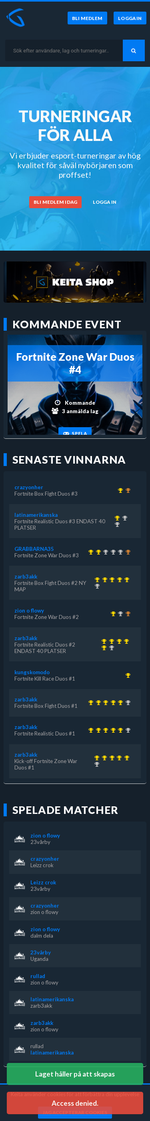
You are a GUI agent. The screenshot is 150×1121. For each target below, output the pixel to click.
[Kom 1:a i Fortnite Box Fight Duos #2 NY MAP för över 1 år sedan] (126, 580)
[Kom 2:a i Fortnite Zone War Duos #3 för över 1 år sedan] (119, 614)
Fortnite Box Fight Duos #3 (46, 493)
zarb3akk (25, 576)
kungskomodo (32, 672)
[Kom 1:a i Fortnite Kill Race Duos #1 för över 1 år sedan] (126, 675)
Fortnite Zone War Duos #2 (46, 617)
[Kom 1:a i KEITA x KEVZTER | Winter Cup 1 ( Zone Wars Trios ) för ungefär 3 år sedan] (89, 552)
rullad (37, 976)
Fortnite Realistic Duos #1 (44, 733)
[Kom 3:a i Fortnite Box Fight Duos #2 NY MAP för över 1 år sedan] (126, 490)
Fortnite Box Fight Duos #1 (46, 706)
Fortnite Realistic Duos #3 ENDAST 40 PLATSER (59, 524)
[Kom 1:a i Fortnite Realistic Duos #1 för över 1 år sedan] (103, 580)
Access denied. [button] (75, 1103)
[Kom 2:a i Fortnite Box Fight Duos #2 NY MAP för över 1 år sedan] (119, 552)
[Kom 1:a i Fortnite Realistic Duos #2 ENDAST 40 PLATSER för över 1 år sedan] (118, 580)
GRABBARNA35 (34, 549)
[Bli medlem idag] (55, 202)
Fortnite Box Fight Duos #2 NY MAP (50, 586)
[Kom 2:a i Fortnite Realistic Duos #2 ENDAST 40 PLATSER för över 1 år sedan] (116, 524)
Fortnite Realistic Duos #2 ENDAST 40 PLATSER (44, 647)
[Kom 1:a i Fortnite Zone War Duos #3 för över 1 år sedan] (97, 552)
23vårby (40, 842)
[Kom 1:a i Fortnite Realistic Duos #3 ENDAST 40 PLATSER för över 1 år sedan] (116, 518)
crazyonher (28, 487)
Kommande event (67, 324)
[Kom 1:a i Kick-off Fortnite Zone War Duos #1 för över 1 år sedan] (96, 580)
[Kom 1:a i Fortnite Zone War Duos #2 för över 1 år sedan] (112, 614)
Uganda (39, 959)
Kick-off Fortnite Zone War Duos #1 (45, 764)
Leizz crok (42, 865)
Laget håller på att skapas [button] (75, 1074)
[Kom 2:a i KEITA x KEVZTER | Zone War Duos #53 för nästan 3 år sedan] (112, 552)
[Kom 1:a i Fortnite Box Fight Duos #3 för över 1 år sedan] (119, 490)
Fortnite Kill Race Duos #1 (44, 678)
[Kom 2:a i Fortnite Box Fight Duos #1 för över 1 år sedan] (123, 518)
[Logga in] (130, 18)
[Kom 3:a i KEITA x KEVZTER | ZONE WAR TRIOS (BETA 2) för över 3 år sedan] (126, 552)
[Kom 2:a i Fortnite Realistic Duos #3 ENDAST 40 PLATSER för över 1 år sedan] (96, 586)
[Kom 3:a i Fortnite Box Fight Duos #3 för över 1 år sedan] (126, 614)
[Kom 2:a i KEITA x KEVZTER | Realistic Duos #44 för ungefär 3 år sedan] (104, 552)
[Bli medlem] (87, 18)
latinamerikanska (36, 515)
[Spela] (74, 433)
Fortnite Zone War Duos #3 (46, 555)
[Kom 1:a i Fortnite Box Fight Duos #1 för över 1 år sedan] (111, 580)
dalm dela (41, 935)
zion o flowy (29, 610)
